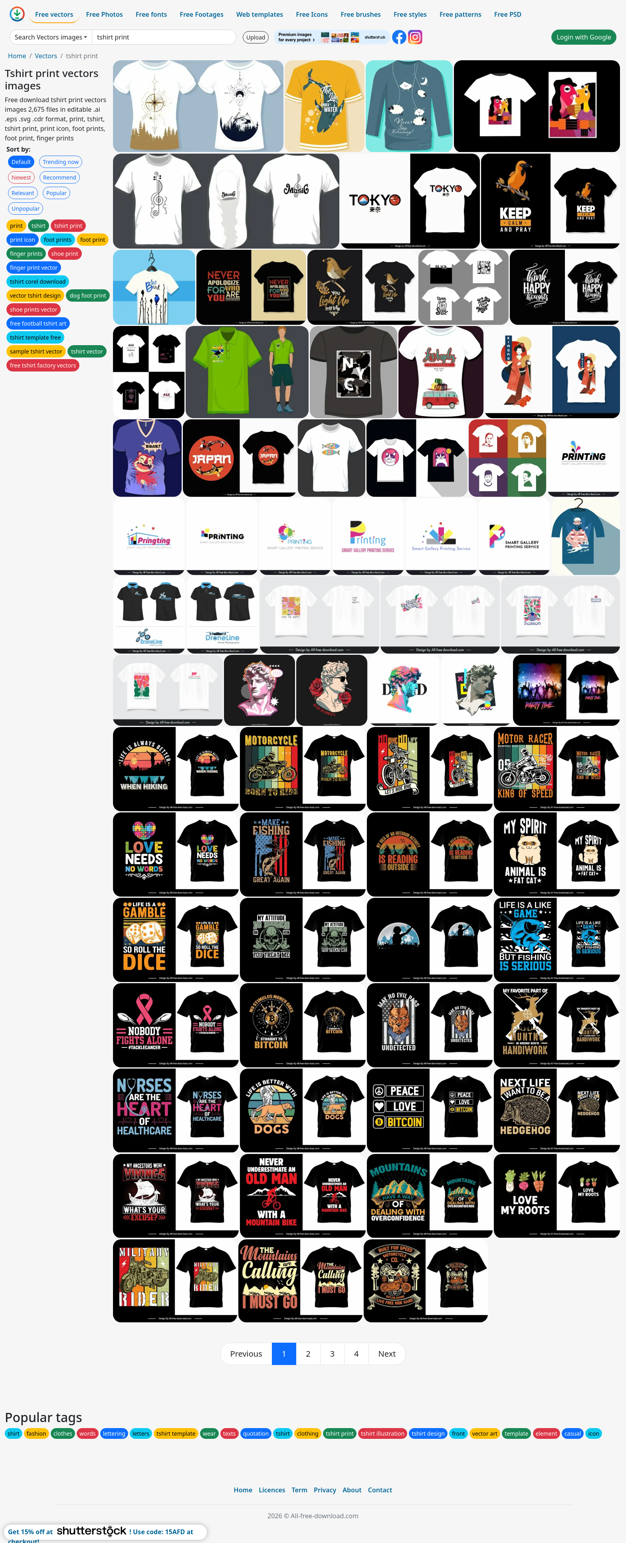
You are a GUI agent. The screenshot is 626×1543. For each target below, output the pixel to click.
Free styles (410, 14)
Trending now (61, 162)
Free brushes (361, 14)
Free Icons (312, 14)
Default (21, 162)
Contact (380, 1490)
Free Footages (202, 14)
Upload (255, 37)
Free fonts (151, 14)
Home (17, 55)
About (352, 1490)
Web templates (259, 14)
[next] (387, 1354)
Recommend (59, 177)
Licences (272, 1490)
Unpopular (26, 208)
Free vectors (54, 14)
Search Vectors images (48, 37)
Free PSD (507, 14)
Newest (21, 177)
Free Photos (104, 14)
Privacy (325, 1490)
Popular (56, 193)
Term (299, 1490)
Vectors (46, 55)
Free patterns (460, 14)
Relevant (23, 193)
